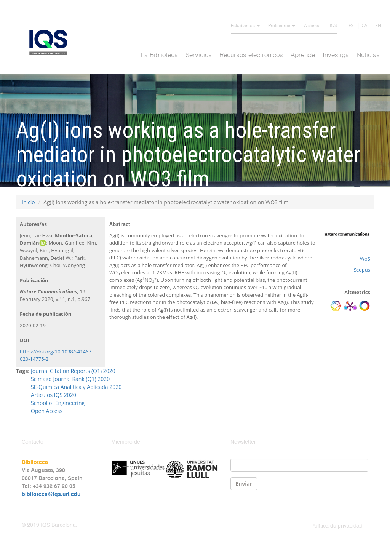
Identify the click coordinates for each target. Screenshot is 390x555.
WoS (365, 258)
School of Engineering (58, 402)
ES (350, 25)
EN (378, 25)
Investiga (336, 55)
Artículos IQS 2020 (53, 394)
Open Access (46, 410)
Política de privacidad (337, 526)
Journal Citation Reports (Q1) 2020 (73, 370)
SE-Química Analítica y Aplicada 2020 (76, 386)
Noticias (368, 55)
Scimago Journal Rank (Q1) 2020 (70, 378)
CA (364, 25)
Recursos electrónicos (251, 55)
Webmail (313, 26)
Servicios (198, 55)
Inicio (28, 202)
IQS (333, 26)
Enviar (243, 483)
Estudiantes (245, 26)
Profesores (281, 26)
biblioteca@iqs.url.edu (51, 494)
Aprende (303, 55)
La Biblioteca (159, 55)
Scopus (362, 269)
